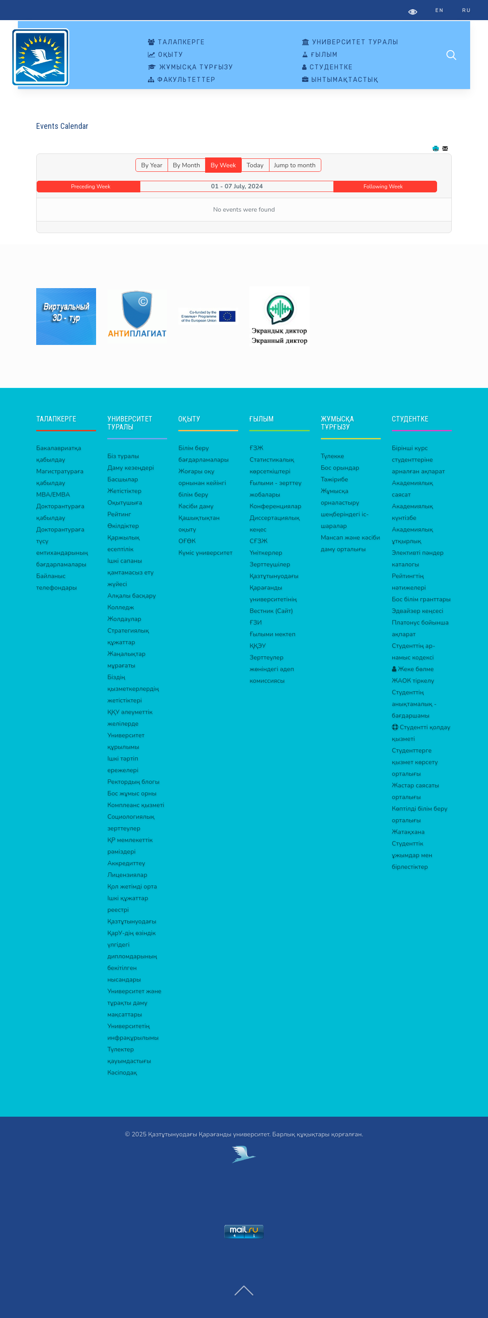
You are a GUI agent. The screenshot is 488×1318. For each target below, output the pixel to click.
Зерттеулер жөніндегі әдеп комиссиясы (271, 669)
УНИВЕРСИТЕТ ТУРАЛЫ (350, 42)
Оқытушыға (124, 502)
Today (255, 165)
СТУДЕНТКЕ (327, 67)
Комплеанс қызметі (135, 805)
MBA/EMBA (53, 494)
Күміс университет (205, 552)
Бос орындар (340, 467)
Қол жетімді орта (132, 886)
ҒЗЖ (256, 448)
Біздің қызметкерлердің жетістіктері (133, 689)
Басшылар (122, 479)
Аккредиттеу (126, 863)
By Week (223, 165)
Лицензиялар (127, 875)
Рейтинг (119, 514)
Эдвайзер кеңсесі (417, 611)
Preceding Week (90, 186)
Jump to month (295, 165)
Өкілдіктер (123, 526)
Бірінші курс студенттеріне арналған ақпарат (418, 460)
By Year (151, 165)
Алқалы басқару (131, 595)
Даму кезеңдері (130, 467)
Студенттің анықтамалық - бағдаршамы (414, 704)
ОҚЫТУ (165, 55)
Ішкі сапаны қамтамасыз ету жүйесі (130, 572)
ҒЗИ (255, 622)
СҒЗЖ (258, 541)
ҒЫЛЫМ (320, 55)
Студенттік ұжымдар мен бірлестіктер (412, 855)
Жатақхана (408, 832)
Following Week (383, 186)
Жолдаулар (124, 619)
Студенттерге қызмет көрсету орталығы (415, 762)
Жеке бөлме (413, 669)
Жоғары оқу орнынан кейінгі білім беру (202, 483)
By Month (186, 165)
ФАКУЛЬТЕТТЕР (182, 80)
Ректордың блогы (133, 782)
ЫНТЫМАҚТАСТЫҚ (340, 80)
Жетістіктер (124, 491)
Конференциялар (275, 506)
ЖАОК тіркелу (413, 680)
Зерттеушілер (269, 564)
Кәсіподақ (122, 1072)
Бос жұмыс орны (131, 793)
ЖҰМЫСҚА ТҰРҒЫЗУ (190, 67)
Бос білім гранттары (421, 599)
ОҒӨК (186, 541)
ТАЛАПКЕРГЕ (176, 42)
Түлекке (332, 456)
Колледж (120, 607)
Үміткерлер (265, 552)
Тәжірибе (334, 479)
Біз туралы (123, 456)
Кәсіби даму (196, 506)
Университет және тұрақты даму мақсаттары (134, 1003)
